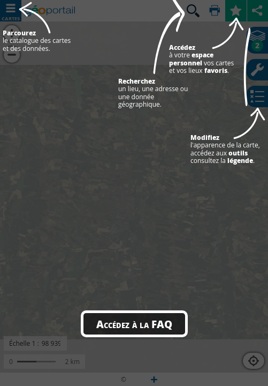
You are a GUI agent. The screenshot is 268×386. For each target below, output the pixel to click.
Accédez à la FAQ (134, 323)
